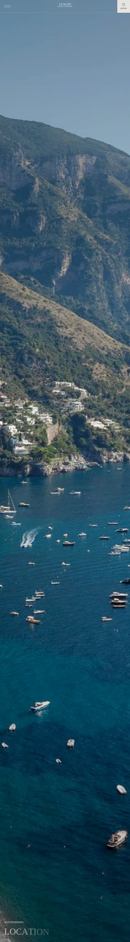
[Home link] (65, 6)
